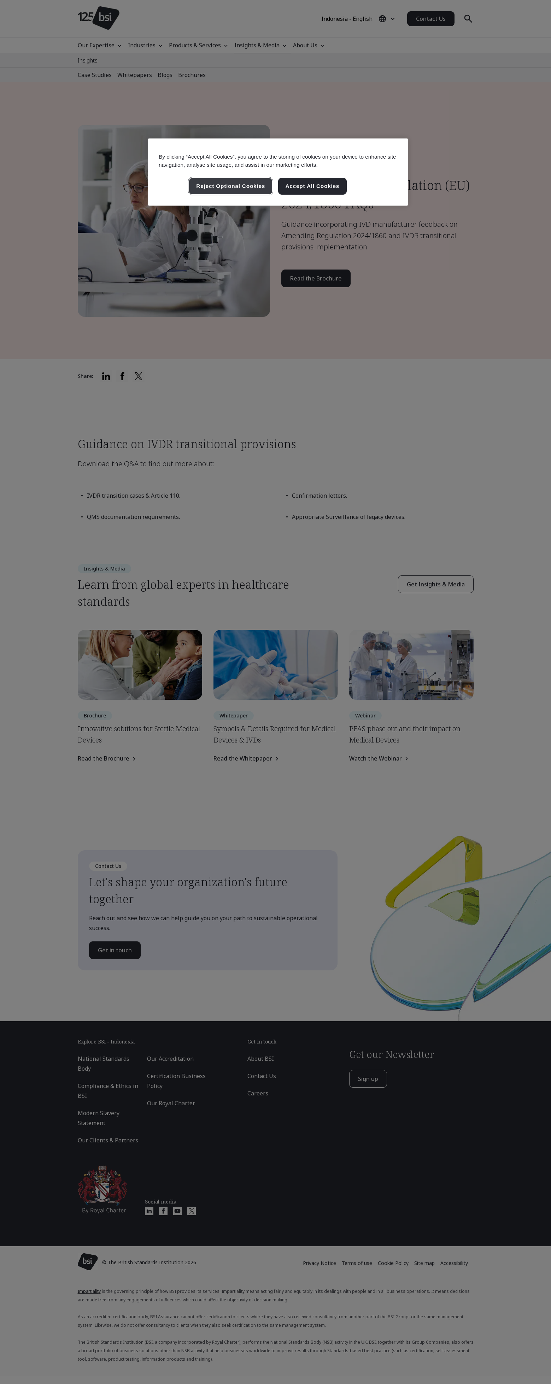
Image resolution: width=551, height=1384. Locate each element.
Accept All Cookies (313, 186)
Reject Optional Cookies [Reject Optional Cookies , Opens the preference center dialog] (230, 186)
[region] (278, 172)
